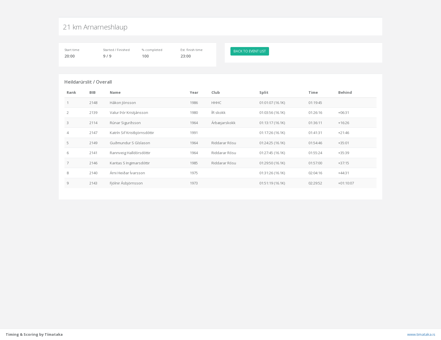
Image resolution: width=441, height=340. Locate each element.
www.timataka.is (421, 334)
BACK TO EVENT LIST (250, 51)
